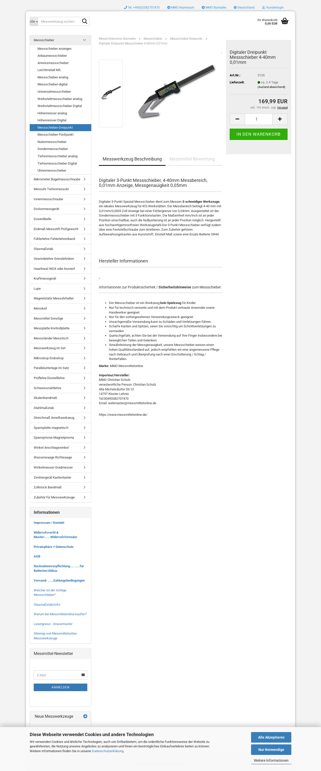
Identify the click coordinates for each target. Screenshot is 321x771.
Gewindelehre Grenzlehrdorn (54, 259)
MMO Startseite (214, 7)
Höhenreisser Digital (51, 120)
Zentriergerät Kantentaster (52, 477)
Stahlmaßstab (44, 408)
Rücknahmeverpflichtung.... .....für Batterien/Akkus (59, 568)
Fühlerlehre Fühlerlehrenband (54, 239)
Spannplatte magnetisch (51, 428)
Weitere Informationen (271, 760)
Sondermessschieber (52, 149)
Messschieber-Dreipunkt (55, 127)
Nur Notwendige (271, 750)
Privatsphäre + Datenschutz (54, 547)
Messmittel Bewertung (192, 159)
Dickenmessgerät (46, 209)
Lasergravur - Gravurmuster (53, 624)
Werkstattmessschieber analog (59, 99)
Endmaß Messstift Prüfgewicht (56, 229)
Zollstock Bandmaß (48, 487)
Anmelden (61, 687)
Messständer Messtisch (51, 338)
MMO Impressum (180, 7)
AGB (37, 556)
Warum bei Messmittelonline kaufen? (60, 614)
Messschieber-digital (52, 84)
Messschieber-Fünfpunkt (55, 134)
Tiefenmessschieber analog (57, 156)
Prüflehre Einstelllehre (49, 378)
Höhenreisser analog (52, 113)
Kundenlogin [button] (273, 7)
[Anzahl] (258, 119)
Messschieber (44, 40)
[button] (244, 7)
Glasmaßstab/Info (47, 604)
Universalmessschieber (54, 91)
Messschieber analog (52, 77)
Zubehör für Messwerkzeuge (54, 497)
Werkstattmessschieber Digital (59, 106)
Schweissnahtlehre (47, 388)
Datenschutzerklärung (108, 751)
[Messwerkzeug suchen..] (34, 21)
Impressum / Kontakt (49, 523)
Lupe (37, 288)
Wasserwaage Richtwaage (53, 457)
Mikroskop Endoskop (49, 358)
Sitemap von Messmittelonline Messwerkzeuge (55, 636)
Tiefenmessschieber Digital (57, 163)
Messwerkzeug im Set (49, 348)
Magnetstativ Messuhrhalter (54, 298)
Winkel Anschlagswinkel (51, 447)
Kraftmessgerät (45, 278)
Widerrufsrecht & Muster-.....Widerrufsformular (55, 535)
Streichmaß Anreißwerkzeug (54, 418)
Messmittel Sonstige (48, 318)
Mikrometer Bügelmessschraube (57, 179)
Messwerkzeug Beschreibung (132, 159)
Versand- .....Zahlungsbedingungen (59, 580)
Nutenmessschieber (51, 142)
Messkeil (40, 308)
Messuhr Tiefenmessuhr (51, 189)
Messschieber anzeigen (54, 48)
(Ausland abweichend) (271, 87)
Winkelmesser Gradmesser (53, 467)
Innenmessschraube (48, 199)
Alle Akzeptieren (271, 737)
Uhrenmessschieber (51, 170)
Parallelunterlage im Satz (51, 368)
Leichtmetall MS (49, 70)
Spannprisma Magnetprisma (54, 437)
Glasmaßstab (43, 249)
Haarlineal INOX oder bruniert (54, 269)
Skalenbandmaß (45, 398)
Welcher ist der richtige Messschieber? (50, 592)
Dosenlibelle (42, 219)
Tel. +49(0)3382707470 (142, 7)
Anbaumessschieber (52, 56)
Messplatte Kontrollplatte (51, 328)
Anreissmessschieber (53, 63)
